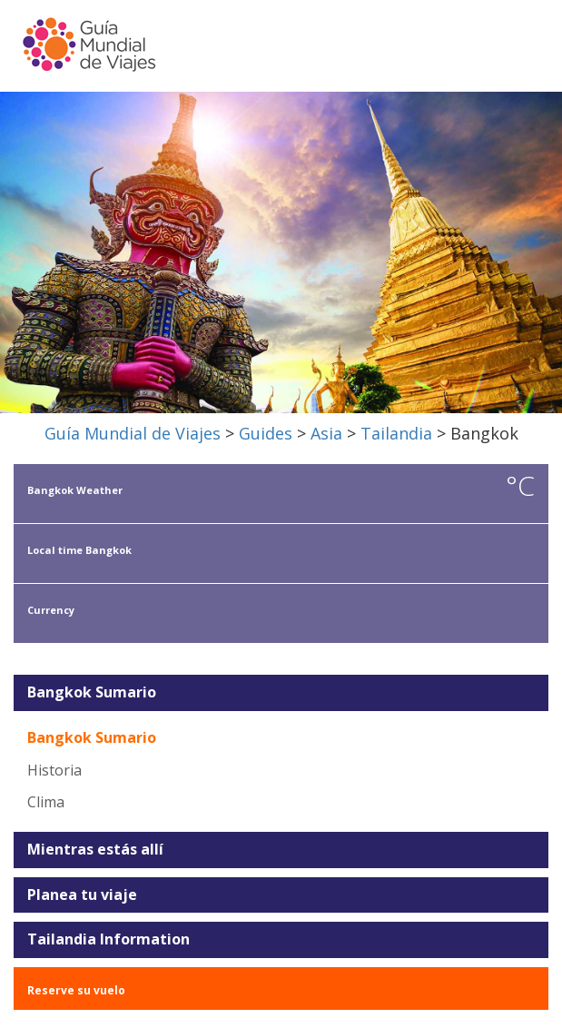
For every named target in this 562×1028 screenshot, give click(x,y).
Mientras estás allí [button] (95, 850)
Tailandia (396, 433)
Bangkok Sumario (91, 737)
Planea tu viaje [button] (82, 895)
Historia (54, 770)
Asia (326, 433)
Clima (45, 802)
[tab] (281, 693)
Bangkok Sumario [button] (91, 693)
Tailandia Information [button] (108, 940)
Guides (265, 433)
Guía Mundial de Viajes (132, 433)
